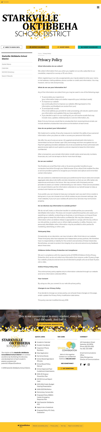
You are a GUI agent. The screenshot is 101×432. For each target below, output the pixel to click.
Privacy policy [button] (54, 426)
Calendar (5, 68)
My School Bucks (42, 356)
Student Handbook (43, 345)
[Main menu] (98, 7)
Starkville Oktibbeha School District (14, 57)
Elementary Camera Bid (45, 392)
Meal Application (42, 353)
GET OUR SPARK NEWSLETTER (50, 324)
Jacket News (6, 64)
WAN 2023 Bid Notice (44, 389)
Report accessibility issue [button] (75, 426)
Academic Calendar (43, 342)
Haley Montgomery (86, 357)
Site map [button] (63, 426)
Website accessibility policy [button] (40, 426)
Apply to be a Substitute (45, 407)
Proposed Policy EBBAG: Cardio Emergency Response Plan (45, 397)
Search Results (7, 76)
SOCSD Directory (8, 72)
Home (40, 53)
